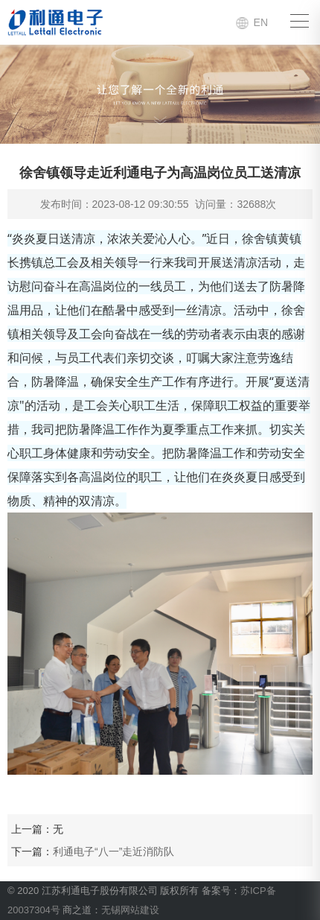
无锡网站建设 (130, 910)
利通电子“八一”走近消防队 (113, 851)
